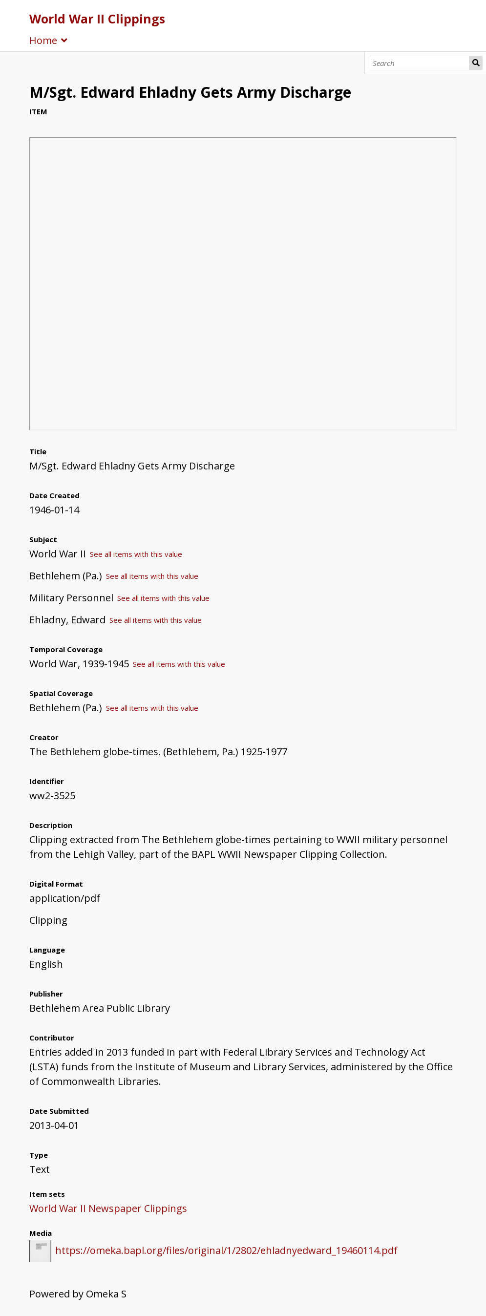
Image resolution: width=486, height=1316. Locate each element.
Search (475, 63)
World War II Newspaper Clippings (108, 1208)
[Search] (419, 63)
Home (43, 40)
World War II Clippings (97, 18)
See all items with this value (136, 554)
